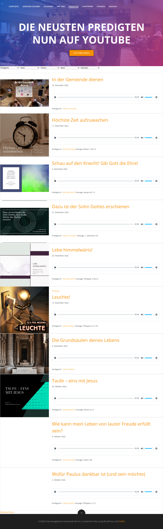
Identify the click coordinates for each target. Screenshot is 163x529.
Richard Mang (69, 149)
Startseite (14, 6)
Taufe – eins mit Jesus (74, 381)
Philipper (56, 291)
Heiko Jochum (69, 503)
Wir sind (61, 6)
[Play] (55, 97)
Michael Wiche (69, 192)
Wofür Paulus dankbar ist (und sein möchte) (98, 474)
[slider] (96, 97)
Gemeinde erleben (31, 6)
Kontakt (113, 6)
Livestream (87, 6)
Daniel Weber (69, 326)
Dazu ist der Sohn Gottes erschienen (90, 206)
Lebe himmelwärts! (72, 250)
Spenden (101, 6)
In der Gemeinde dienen (77, 79)
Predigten (73, 6)
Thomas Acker (69, 460)
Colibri (122, 521)
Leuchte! (61, 297)
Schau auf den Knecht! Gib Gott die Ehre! (95, 163)
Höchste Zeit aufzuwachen (80, 120)
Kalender (48, 6)
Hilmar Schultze (70, 109)
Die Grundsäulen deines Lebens (85, 340)
